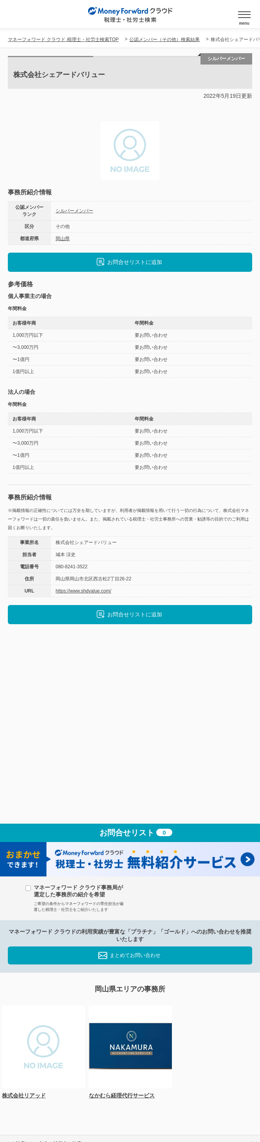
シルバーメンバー (74, 211)
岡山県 (63, 238)
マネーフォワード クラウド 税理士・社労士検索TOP (63, 39)
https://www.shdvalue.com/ (83, 591)
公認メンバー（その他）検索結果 (164, 39)
